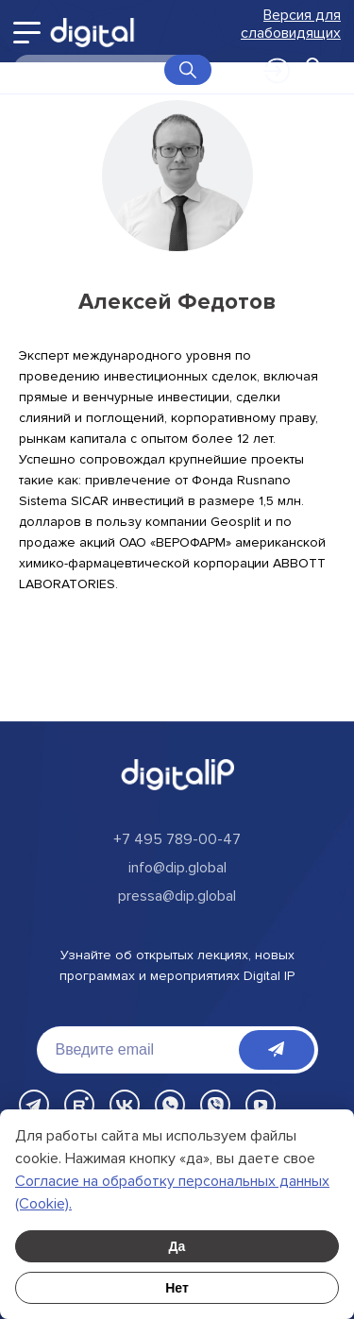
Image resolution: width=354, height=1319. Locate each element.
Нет (177, 1287)
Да (177, 1246)
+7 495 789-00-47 (177, 839)
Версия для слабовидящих (291, 24)
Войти (267, 69)
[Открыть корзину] (312, 69)
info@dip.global (177, 867)
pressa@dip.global (177, 896)
